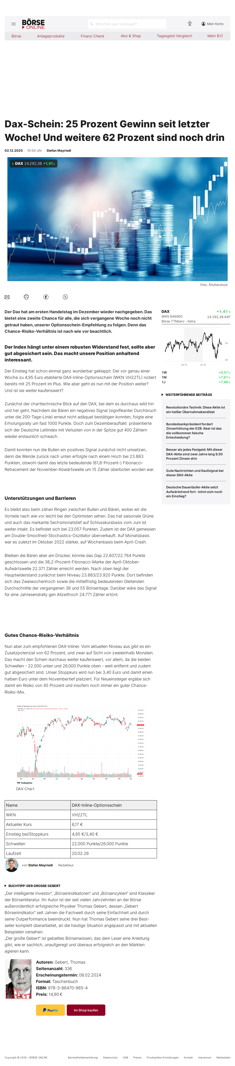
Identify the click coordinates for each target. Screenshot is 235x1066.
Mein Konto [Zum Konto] (212, 24)
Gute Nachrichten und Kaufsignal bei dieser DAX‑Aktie (195, 473)
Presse (137, 1057)
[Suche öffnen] (127, 23)
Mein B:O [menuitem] (215, 36)
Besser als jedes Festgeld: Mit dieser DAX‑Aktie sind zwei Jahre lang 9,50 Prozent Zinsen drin (194, 454)
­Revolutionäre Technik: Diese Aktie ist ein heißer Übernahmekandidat (195, 409)
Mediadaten (223, 1057)
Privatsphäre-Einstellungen (163, 1057)
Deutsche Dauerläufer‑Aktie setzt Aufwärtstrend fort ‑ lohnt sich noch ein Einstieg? (194, 491)
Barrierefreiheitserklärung (83, 1057)
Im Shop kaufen (86, 1010)
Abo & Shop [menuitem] (131, 36)
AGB (125, 1057)
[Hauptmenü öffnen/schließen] (13, 24)
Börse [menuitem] (16, 36)
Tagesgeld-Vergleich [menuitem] (174, 36)
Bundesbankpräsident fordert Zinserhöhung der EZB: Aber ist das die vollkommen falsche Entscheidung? (194, 430)
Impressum (204, 1057)
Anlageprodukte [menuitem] (50, 36)
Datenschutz (110, 1057)
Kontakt (188, 1057)
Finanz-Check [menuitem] (92, 36)
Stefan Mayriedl (40, 865)
